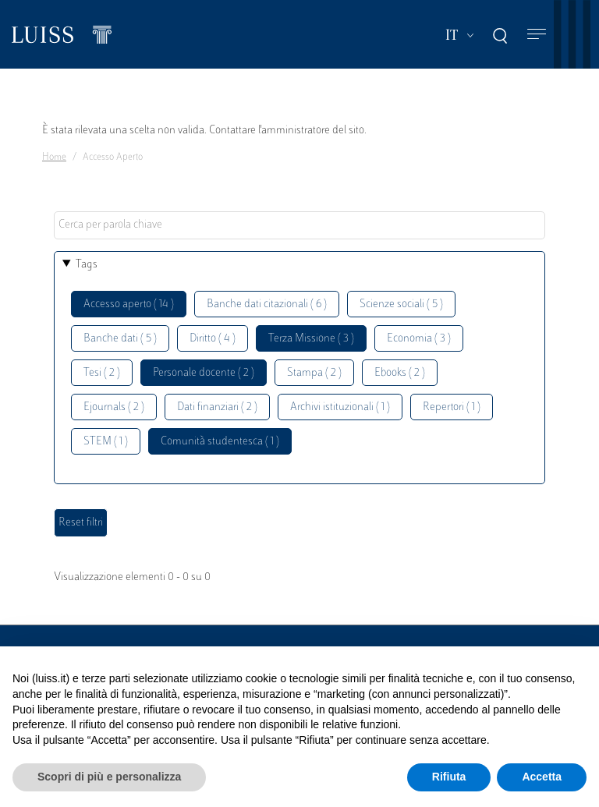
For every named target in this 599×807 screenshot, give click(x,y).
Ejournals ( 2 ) (113, 407)
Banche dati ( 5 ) (120, 339)
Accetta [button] (542, 776)
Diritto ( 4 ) (213, 339)
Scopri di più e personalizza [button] (109, 776)
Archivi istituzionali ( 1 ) (340, 407)
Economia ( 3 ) (419, 339)
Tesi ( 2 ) (101, 373)
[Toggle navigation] (536, 35)
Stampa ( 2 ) (314, 373)
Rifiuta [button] (449, 776)
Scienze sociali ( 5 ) (401, 304)
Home (54, 157)
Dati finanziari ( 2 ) (217, 407)
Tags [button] (86, 265)
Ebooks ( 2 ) (399, 373)
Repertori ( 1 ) (451, 407)
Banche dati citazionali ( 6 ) (267, 304)
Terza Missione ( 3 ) (311, 339)
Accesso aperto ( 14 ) (128, 304)
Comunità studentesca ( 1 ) (220, 442)
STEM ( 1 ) (105, 442)
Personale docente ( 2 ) (203, 373)
